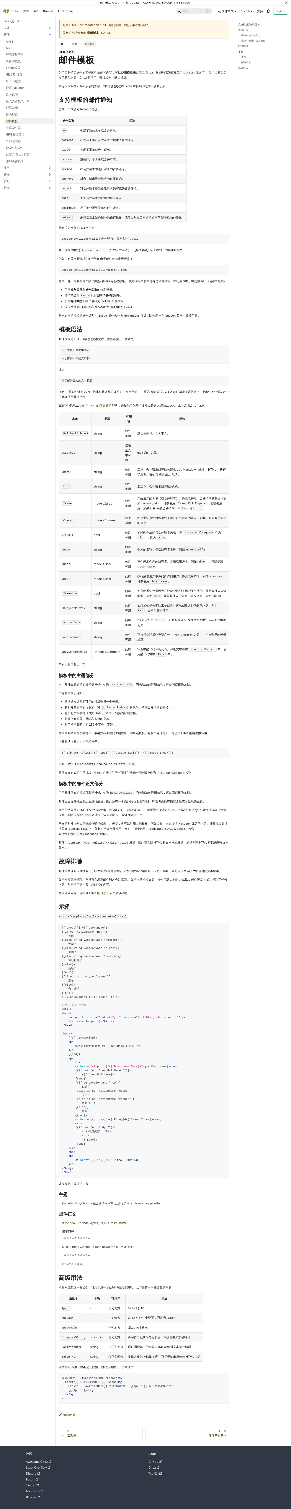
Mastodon (34, 1491)
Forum (32, 1479)
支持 (260, 11)
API (36, 11)
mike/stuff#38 (120, 1223)
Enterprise (65, 11)
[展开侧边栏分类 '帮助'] (50, 188)
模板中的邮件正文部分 (253, 40)
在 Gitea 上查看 (72, 1264)
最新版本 (93, 33)
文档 (26, 11)
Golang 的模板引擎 (98, 405)
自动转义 (113, 815)
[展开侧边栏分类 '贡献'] (50, 181)
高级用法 (243, 67)
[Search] (194, 11)
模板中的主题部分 (251, 35)
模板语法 (243, 29)
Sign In (281, 11)
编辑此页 (67, 1415)
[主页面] (62, 44)
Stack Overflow (38, 1467)
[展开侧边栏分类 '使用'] (50, 168)
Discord (33, 1473)
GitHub (155, 1462)
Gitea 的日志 (97, 893)
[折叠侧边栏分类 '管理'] (50, 34)
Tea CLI (155, 1473)
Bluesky (33, 1497)
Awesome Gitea (38, 1462)
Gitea (153, 1467)
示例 (240, 51)
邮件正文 (246, 62)
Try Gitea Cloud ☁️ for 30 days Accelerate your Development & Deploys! (145, 2)
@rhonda (68, 1223)
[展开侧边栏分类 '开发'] (50, 174)
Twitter (32, 1485)
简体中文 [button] (225, 11)
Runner (48, 11)
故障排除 (243, 46)
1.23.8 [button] (245, 11)
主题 (243, 57)
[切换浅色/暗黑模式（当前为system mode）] (268, 11)
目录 (192, 72)
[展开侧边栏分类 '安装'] (50, 28)
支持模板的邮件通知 (249, 24)
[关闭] (286, 2)
